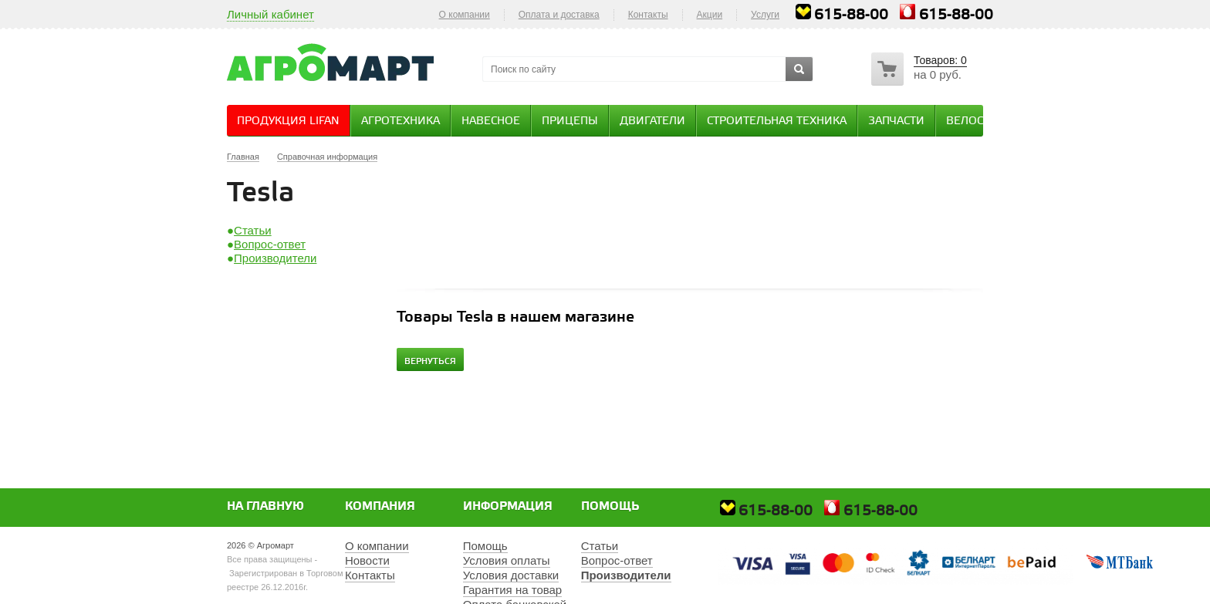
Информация (508, 507)
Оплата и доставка (559, 14)
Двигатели (652, 121)
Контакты (648, 14)
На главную (265, 507)
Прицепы (570, 121)
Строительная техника (777, 121)
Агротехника (400, 121)
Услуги (765, 14)
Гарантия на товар (512, 589)
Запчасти (896, 121)
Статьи (253, 230)
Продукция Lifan (288, 121)
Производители (275, 258)
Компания (380, 507)
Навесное (490, 121)
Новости (367, 560)
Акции (710, 14)
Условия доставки (511, 575)
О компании (464, 14)
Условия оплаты (506, 560)
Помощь (610, 507)
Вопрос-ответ (270, 244)
